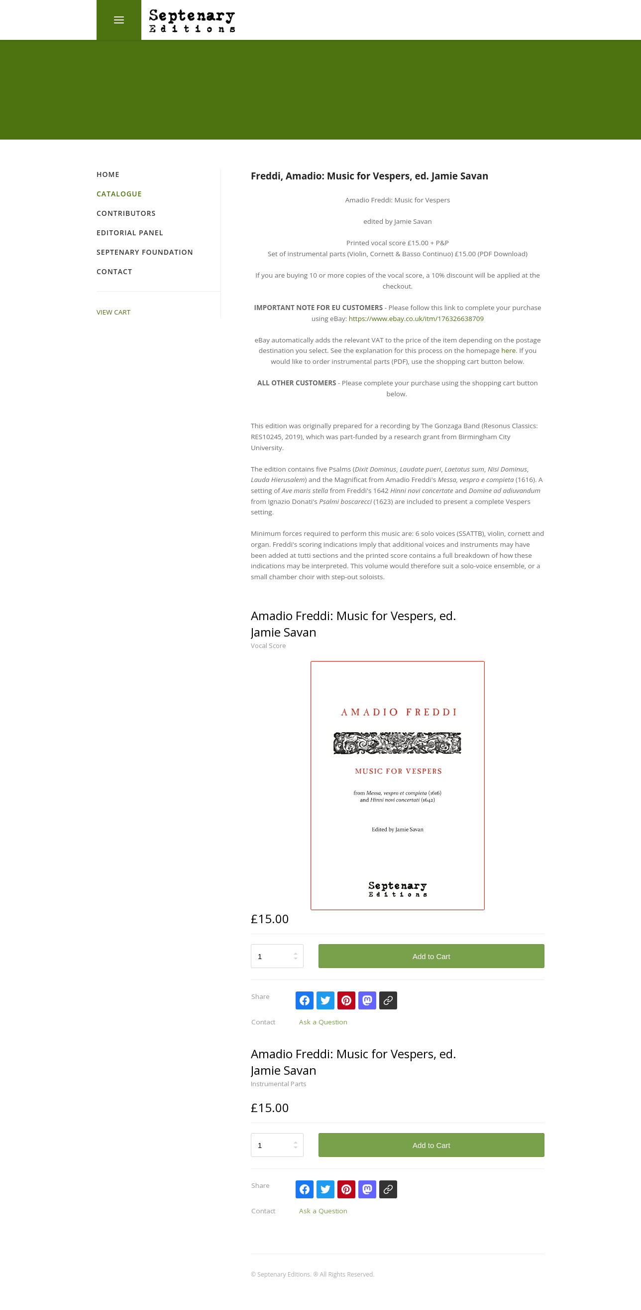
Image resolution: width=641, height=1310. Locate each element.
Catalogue (119, 193)
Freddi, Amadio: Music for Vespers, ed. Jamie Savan (369, 175)
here (508, 350)
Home (108, 174)
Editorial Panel (130, 232)
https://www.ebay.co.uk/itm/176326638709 (416, 318)
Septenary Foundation (145, 252)
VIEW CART (113, 312)
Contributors (126, 213)
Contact (114, 271)
